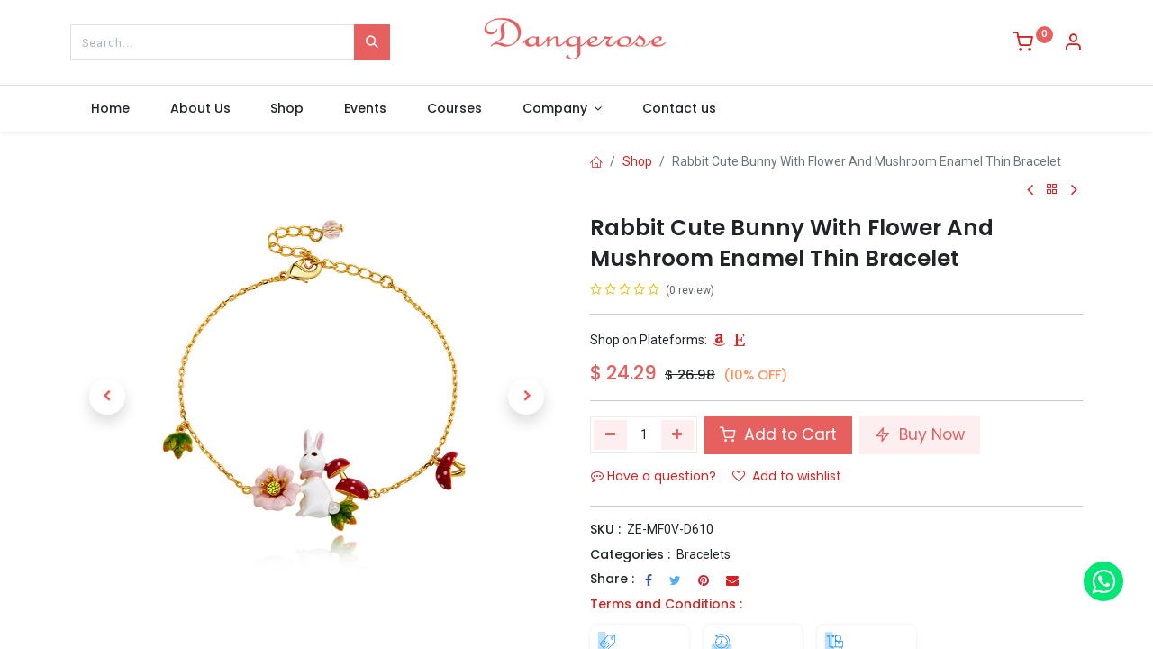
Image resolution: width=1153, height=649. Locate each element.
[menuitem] (110, 109)
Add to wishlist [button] (786, 476)
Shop (637, 161)
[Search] (372, 42)
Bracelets (703, 554)
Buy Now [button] (920, 434)
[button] (107, 396)
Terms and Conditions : (666, 604)
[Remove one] (610, 434)
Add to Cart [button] (778, 434)
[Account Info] (1073, 44)
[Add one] (678, 434)
